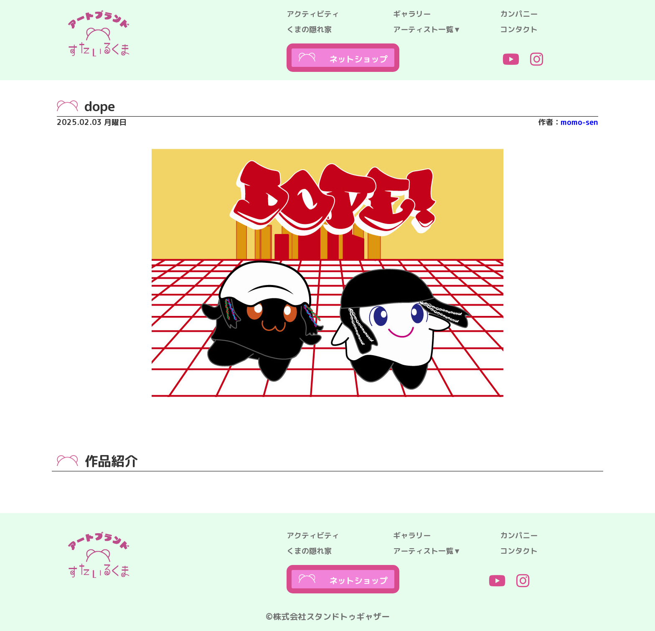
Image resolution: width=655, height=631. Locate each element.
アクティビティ (313, 14)
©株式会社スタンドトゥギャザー (328, 616)
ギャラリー (412, 14)
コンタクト (519, 29)
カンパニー (519, 14)
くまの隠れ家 (309, 29)
